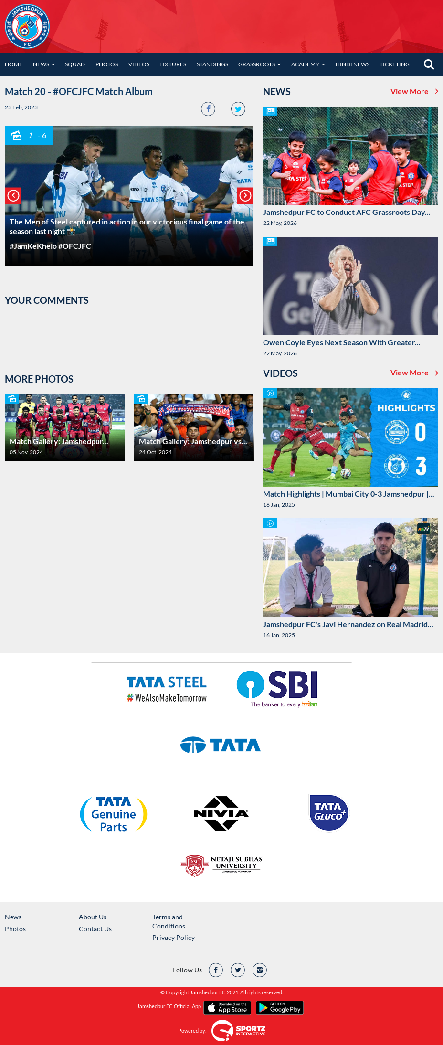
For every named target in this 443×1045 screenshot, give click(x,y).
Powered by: (192, 1030)
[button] (13, 195)
